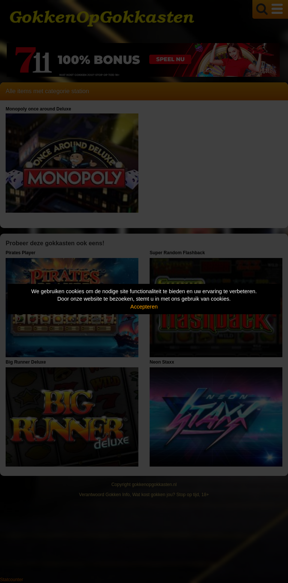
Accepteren (144, 307)
